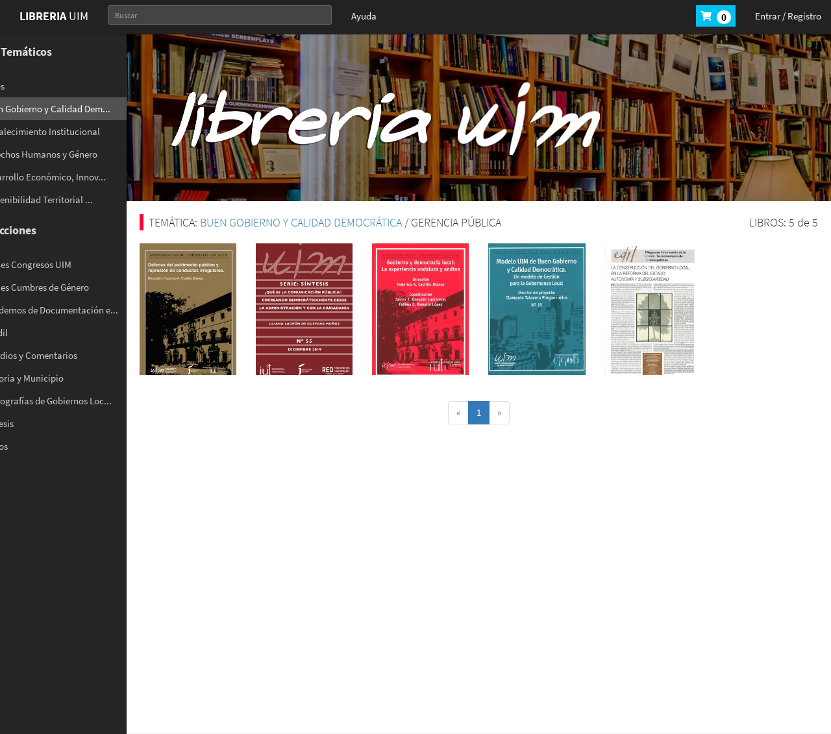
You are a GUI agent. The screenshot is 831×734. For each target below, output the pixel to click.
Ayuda (364, 16)
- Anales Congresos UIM (60, 264)
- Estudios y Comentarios (63, 355)
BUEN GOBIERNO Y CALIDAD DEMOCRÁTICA (337, 222)
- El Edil (28, 332)
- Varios (28, 446)
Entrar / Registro (788, 16)
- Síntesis (31, 423)
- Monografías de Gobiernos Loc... (80, 401)
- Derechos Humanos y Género (73, 154)
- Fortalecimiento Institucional (74, 131)
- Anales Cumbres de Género (69, 287)
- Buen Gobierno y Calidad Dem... (79, 109)
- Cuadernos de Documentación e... (83, 310)
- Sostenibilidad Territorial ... (71, 199)
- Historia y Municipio (56, 378)
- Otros (26, 86)
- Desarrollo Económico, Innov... (77, 177)
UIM (53, 15)
